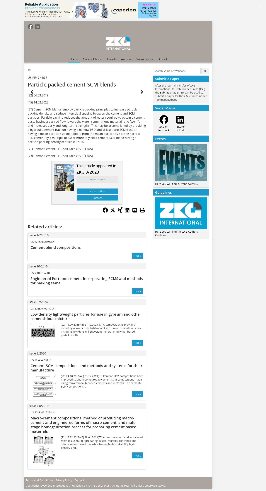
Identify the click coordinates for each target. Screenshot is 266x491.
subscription (97, 191)
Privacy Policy (64, 480)
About (162, 59)
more (137, 256)
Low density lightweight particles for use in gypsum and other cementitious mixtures (85, 316)
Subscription (145, 59)
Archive (126, 59)
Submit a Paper (169, 92)
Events (112, 59)
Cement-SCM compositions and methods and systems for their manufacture (86, 368)
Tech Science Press (99, 485)
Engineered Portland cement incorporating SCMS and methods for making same (86, 281)
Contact (79, 480)
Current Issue (93, 59)
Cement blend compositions (55, 247)
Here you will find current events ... (177, 184)
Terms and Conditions (39, 480)
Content (97, 198)
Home (74, 59)
